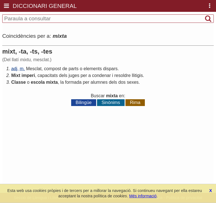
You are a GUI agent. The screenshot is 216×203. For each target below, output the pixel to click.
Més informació (143, 196)
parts (74, 68)
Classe (18, 82)
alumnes (99, 82)
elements (93, 68)
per (83, 75)
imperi (28, 75)
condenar (101, 75)
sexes (133, 82)
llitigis (137, 75)
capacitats (47, 75)
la (62, 82)
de (64, 68)
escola (38, 82)
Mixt (15, 75)
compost (52, 68)
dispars (110, 68)
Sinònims (111, 102)
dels (63, 75)
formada (73, 82)
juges (74, 75)
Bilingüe (84, 102)
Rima (135, 102)
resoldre (122, 75)
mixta (52, 82)
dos (122, 82)
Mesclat (33, 68)
